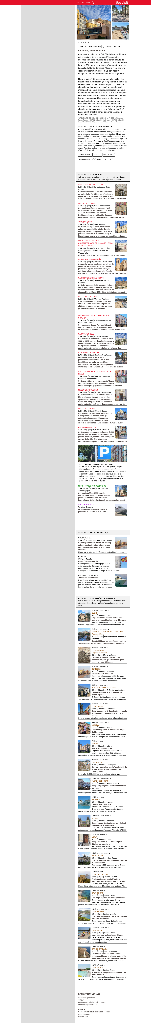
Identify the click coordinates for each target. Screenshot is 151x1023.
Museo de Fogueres (88, 390)
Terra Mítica (98, 650)
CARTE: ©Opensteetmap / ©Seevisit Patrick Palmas (103, 122)
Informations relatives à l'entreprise (92, 1002)
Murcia (95, 725)
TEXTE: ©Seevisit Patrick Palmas (97, 118)
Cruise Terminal (86, 505)
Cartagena (97, 762)
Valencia (96, 800)
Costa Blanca (84, 538)
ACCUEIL (80, 2)
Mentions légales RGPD (87, 1005)
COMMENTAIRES (85, 155)
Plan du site (83, 1017)
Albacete (96, 818)
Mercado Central (87, 409)
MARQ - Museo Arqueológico (92, 486)
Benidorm (96, 669)
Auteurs (81, 1000)
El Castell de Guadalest (104, 688)
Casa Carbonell (86, 334)
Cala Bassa (97, 930)
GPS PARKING (108, 155)
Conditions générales (86, 998)
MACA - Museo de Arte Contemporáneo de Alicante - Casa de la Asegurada (95, 243)
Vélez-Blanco (98, 856)
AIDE (88, 2)
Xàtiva (95, 744)
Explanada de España (88, 353)
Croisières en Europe (89, 575)
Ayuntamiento (85, 222)
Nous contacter (84, 1014)
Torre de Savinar (100, 874)
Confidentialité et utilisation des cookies (94, 1012)
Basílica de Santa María (89, 259)
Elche (95, 613)
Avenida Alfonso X (87, 427)
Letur (94, 837)
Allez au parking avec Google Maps (96, 464)
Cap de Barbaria (100, 949)
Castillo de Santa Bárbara (91, 278)
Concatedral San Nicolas (90, 185)
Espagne (82, 557)
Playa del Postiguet (88, 297)
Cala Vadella (98, 912)
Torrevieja (97, 706)
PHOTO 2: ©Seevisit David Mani (99, 120)
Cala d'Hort (97, 893)
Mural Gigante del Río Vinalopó (107, 632)
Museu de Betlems (87, 203)
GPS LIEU (97, 155)
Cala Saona (97, 968)
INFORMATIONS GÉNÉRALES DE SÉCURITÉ (96, 159)
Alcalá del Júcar (100, 781)
